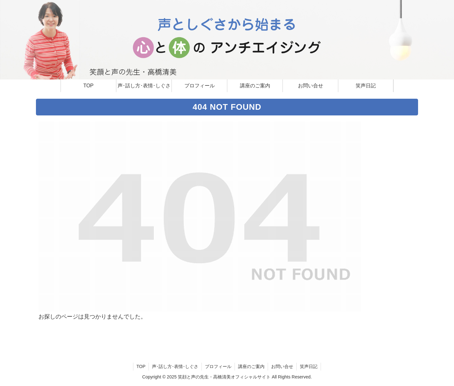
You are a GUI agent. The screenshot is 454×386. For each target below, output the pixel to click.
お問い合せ (282, 366)
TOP (141, 366)
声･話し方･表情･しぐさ (175, 366)
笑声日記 (308, 366)
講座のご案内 (251, 366)
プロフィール (218, 366)
